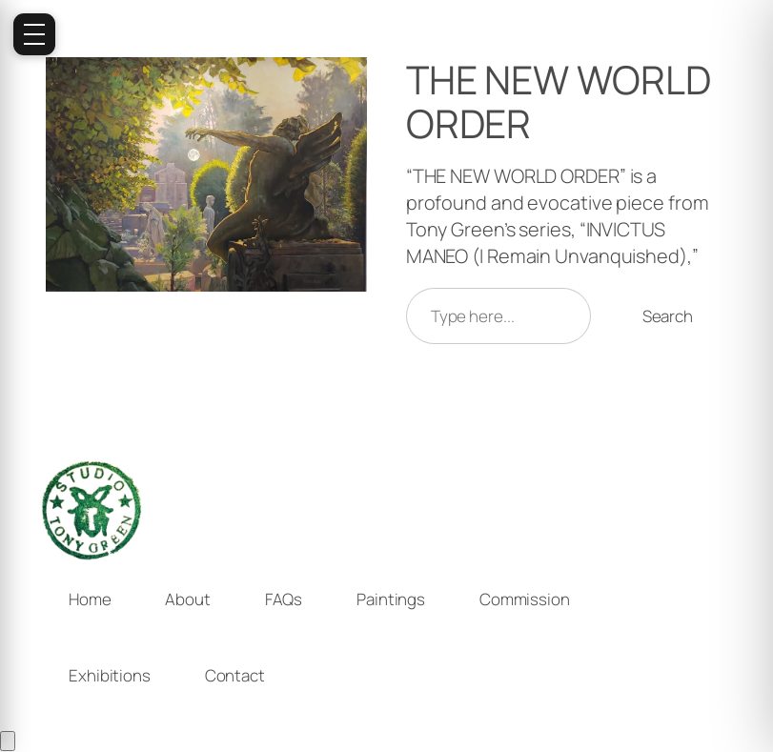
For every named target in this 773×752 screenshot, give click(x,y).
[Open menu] (34, 34)
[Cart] (7, 741)
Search (667, 316)
